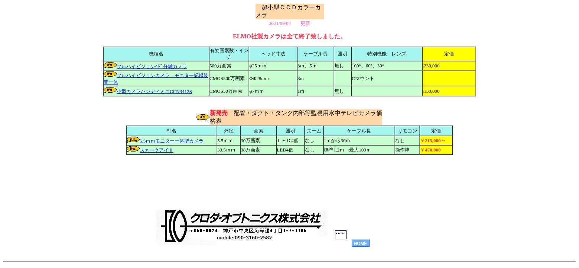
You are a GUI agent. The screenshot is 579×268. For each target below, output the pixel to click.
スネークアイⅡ (156, 150)
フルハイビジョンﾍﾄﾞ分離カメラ (152, 66)
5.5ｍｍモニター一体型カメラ (172, 141)
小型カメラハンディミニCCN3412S (154, 91)
